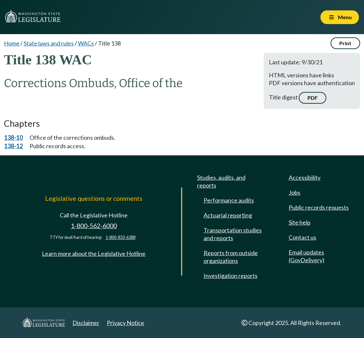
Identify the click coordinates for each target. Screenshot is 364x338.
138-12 (13, 146)
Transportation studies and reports (233, 234)
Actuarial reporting (228, 215)
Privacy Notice (125, 322)
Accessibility (304, 177)
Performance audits (229, 200)
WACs (86, 43)
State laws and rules (49, 43)
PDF (313, 98)
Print (345, 43)
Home (11, 43)
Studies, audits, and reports (221, 181)
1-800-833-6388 (120, 237)
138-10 (13, 137)
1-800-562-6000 (94, 225)
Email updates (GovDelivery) (306, 256)
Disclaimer (85, 322)
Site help (299, 222)
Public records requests (319, 207)
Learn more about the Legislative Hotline (93, 253)
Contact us (302, 237)
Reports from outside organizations (231, 256)
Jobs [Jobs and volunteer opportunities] (294, 192)
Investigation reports (230, 275)
